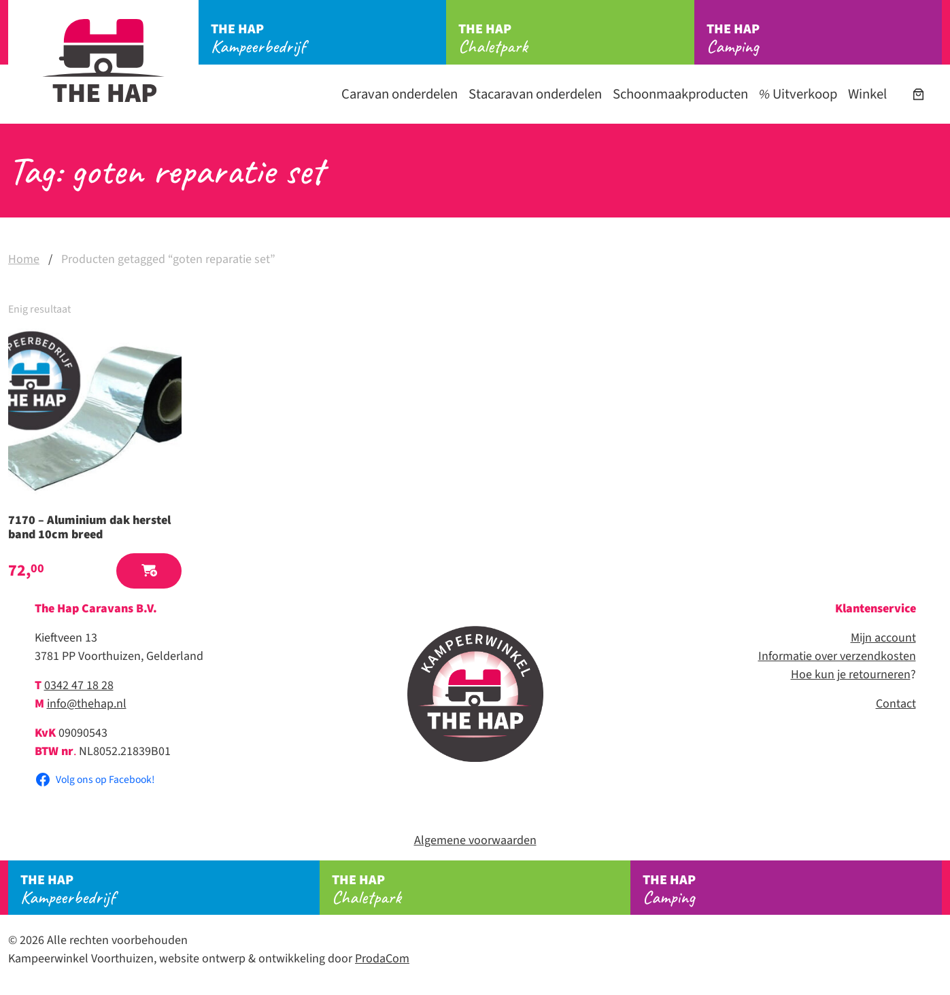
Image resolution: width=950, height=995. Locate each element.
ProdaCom (382, 958)
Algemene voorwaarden (475, 840)
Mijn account (883, 637)
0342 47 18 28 (79, 685)
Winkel (867, 94)
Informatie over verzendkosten (837, 656)
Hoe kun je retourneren (851, 674)
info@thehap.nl (86, 703)
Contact (896, 703)
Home (23, 259)
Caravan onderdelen (399, 94)
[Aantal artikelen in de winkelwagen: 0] (918, 94)
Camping (824, 39)
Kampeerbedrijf (328, 39)
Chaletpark (576, 39)
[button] (149, 571)
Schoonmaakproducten (680, 94)
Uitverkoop (798, 94)
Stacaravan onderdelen (535, 94)
